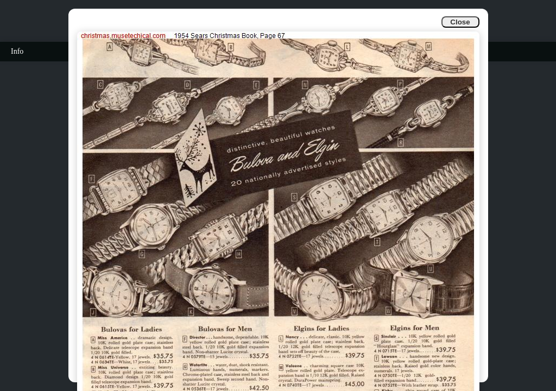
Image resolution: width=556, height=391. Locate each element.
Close (460, 22)
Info (17, 51)
